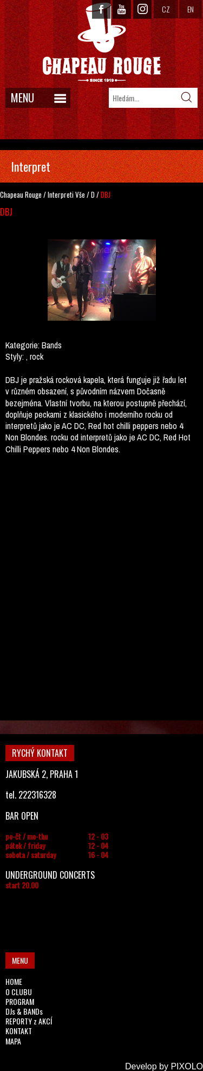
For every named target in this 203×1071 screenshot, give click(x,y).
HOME (13, 981)
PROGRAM (19, 1001)
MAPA (13, 1041)
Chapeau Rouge (21, 194)
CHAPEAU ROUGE (102, 42)
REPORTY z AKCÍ (28, 1021)
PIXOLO (187, 1066)
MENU (22, 97)
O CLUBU (18, 991)
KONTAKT (18, 1030)
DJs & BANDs (24, 1011)
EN (190, 9)
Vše (80, 194)
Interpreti (61, 194)
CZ (166, 9)
